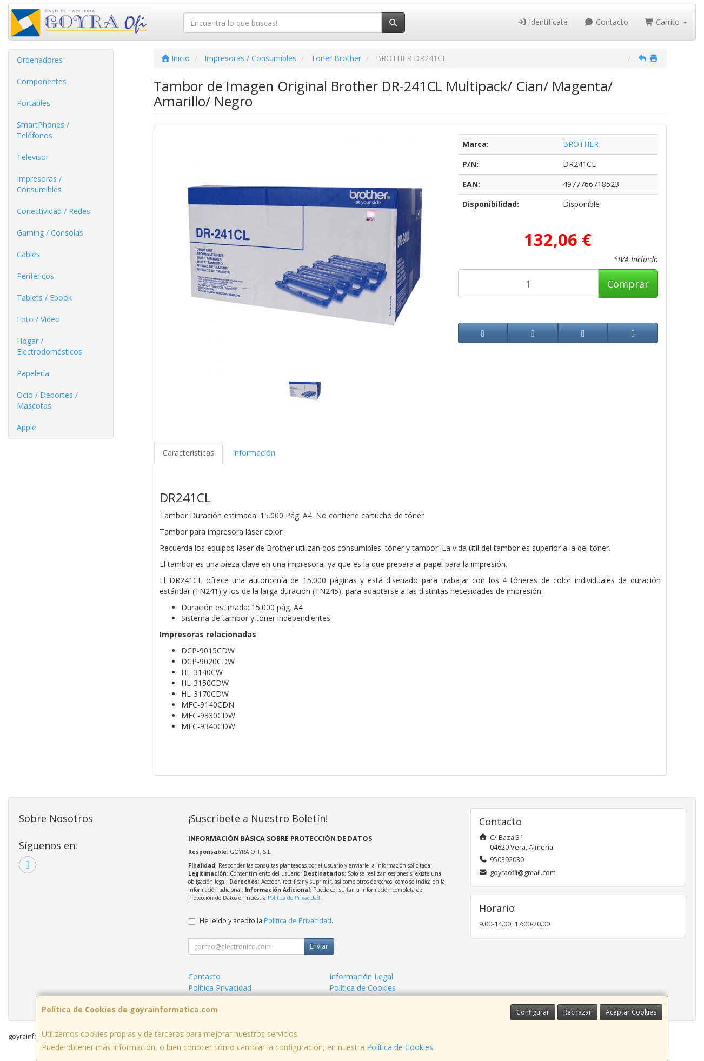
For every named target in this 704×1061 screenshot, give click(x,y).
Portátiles (33, 103)
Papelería (33, 373)
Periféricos (35, 276)
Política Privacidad (219, 988)
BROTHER (581, 144)
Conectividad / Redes (53, 211)
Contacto (606, 22)
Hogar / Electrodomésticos (49, 346)
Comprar (628, 283)
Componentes (42, 81)
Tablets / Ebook (44, 297)
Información (254, 453)
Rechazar (577, 1012)
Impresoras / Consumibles (39, 184)
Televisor (33, 157)
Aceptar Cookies (631, 1012)
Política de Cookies (400, 1047)
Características (188, 453)
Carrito (666, 22)
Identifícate (542, 22)
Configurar (532, 1012)
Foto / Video (38, 319)
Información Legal (361, 976)
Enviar (319, 946)
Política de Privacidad (294, 898)
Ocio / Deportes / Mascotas (47, 400)
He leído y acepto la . (266, 920)
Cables (28, 254)
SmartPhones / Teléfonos (43, 130)
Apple (26, 427)
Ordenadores (40, 60)
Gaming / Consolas (50, 233)
